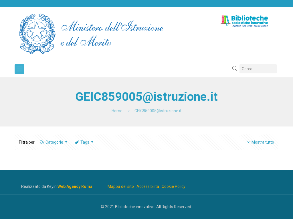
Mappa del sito (121, 186)
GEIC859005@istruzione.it (157, 111)
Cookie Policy (173, 186)
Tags (84, 142)
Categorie (54, 142)
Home (117, 111)
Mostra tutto (260, 142)
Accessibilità (147, 186)
